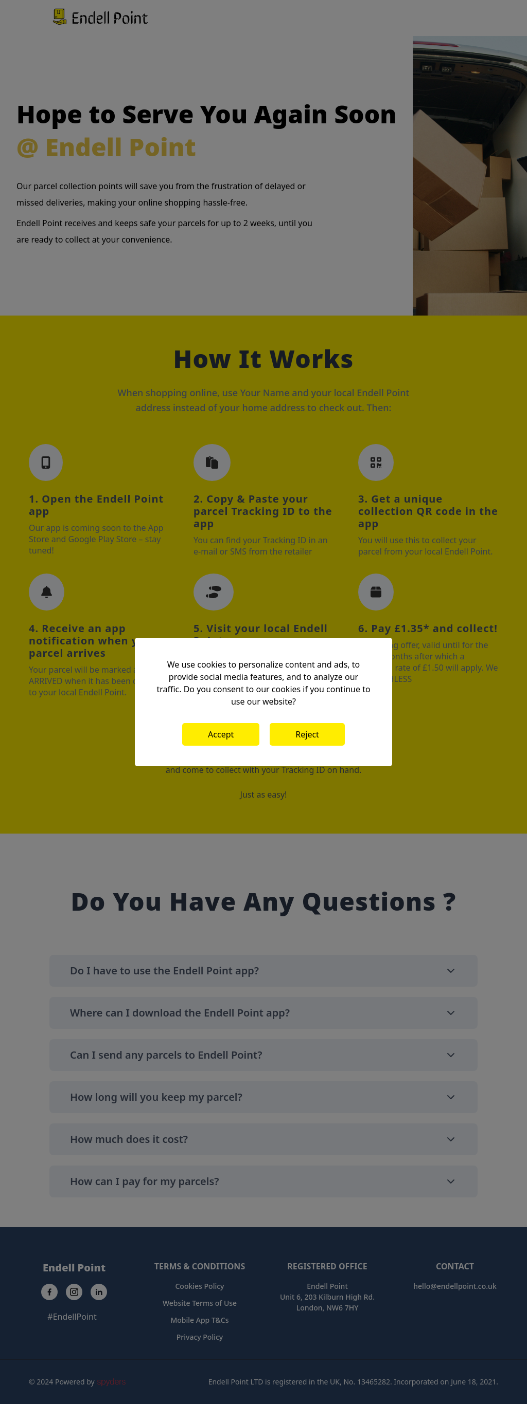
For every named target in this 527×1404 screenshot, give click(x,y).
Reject (307, 734)
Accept (221, 734)
